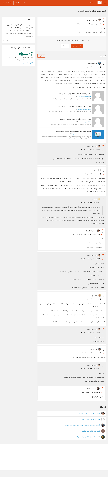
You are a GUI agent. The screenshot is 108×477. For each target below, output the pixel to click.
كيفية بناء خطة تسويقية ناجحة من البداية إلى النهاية (82, 432)
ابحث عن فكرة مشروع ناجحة (91, 426)
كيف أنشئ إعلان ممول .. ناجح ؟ (89, 420)
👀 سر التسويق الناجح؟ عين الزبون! (88, 443)
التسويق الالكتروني (96, 24)
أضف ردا (89, 67)
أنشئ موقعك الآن (28, 63)
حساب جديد (77, 46)
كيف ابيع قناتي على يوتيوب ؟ (90, 438)
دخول (65, 46)
